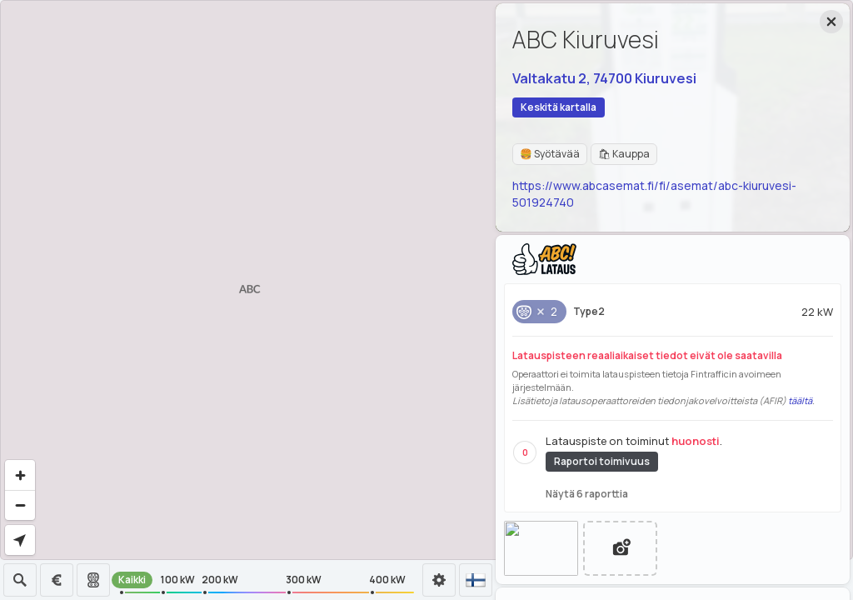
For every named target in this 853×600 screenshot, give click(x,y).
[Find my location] (20, 540)
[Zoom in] (20, 475)
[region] (426, 280)
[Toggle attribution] (838, 545)
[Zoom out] (20, 505)
